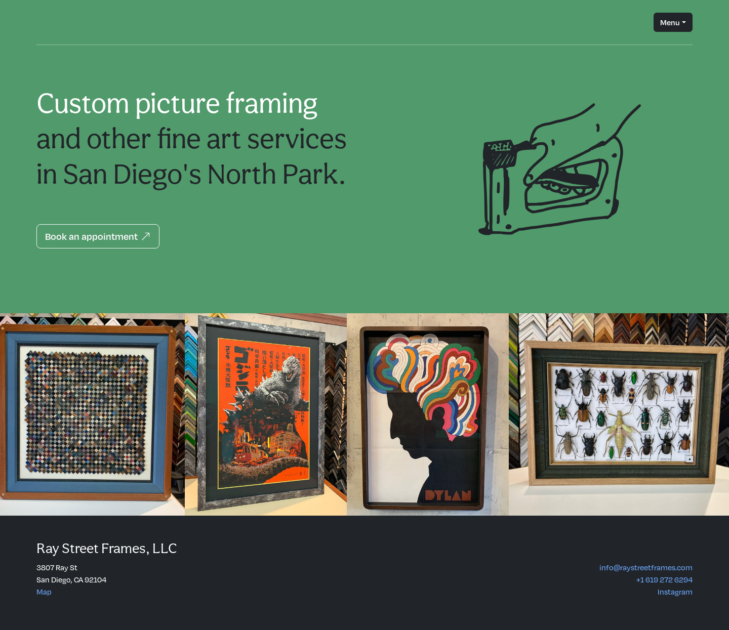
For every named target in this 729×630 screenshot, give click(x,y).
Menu (670, 22)
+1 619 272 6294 (664, 579)
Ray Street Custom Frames (48, 22)
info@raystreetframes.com (646, 567)
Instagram (675, 591)
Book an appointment (98, 236)
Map (44, 591)
